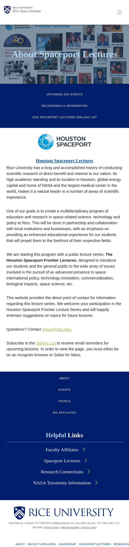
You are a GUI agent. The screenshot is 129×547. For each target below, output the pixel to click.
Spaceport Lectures (62, 460)
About (20, 544)
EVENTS (64, 389)
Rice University (23, 8)
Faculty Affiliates (62, 449)
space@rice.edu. (57, 329)
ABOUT (64, 378)
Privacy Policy (52, 527)
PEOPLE (64, 401)
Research (121, 544)
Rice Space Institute (27, 11)
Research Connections (62, 471)
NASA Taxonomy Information (62, 482)
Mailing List (46, 343)
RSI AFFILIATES (64, 412)
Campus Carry (88, 527)
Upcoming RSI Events (64, 94)
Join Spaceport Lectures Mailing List (64, 117)
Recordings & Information (64, 105)
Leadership (67, 544)
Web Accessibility (70, 527)
